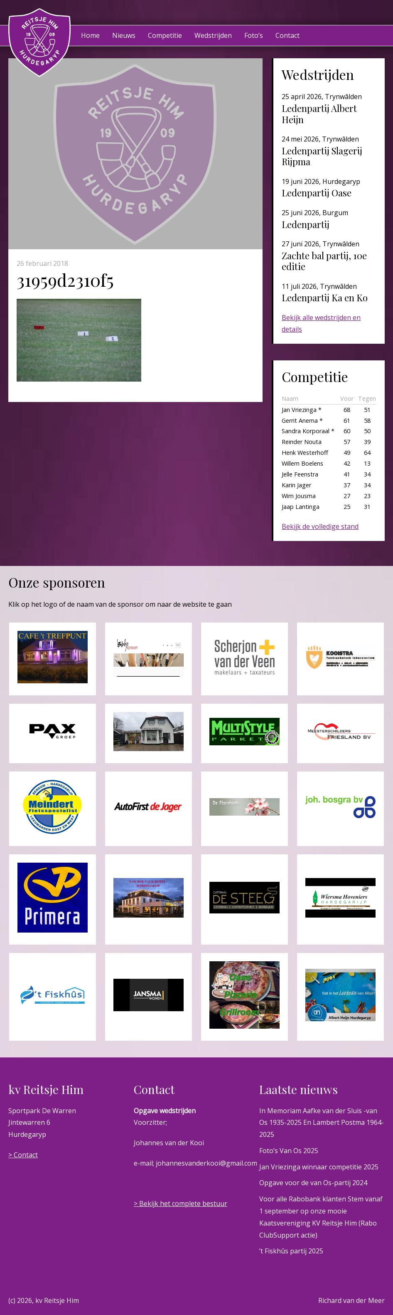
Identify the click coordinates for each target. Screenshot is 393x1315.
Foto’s (253, 35)
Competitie (165, 35)
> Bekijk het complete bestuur (180, 1203)
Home (90, 35)
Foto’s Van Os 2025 (288, 1150)
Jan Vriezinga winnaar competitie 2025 (318, 1166)
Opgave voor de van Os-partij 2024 (313, 1182)
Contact (287, 35)
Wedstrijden (213, 35)
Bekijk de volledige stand (320, 526)
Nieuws (123, 35)
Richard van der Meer (351, 1300)
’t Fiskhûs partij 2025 (291, 1250)
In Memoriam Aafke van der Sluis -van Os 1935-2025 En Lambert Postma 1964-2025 (321, 1122)
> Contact (23, 1154)
